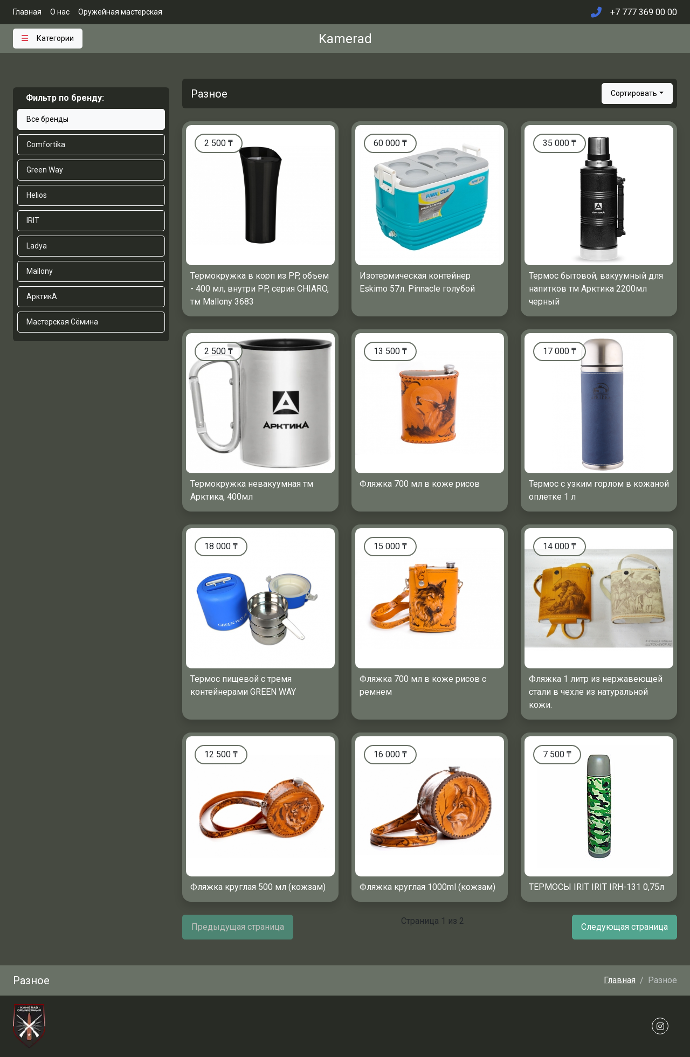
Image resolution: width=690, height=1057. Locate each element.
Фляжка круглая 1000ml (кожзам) (427, 887)
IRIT (32, 220)
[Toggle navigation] (47, 39)
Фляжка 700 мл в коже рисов (420, 484)
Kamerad (345, 38)
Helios (36, 195)
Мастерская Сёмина (62, 321)
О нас (60, 12)
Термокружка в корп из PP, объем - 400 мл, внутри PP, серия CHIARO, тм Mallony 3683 (259, 289)
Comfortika (45, 144)
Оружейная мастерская (120, 12)
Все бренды (47, 119)
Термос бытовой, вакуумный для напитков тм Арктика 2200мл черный (596, 289)
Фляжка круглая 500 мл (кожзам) (258, 887)
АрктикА (41, 296)
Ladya (36, 245)
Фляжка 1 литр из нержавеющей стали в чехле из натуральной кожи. (596, 692)
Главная (27, 12)
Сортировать (634, 93)
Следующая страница (624, 927)
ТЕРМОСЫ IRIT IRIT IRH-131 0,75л (596, 887)
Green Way (44, 169)
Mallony (39, 271)
